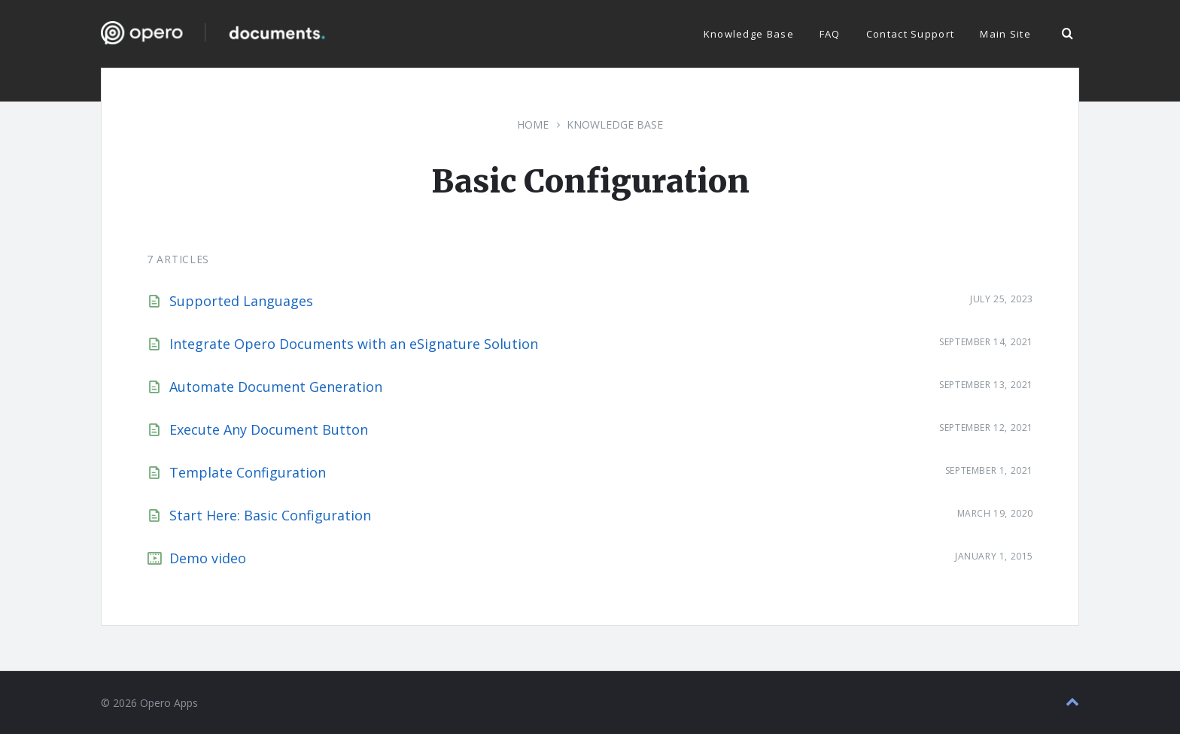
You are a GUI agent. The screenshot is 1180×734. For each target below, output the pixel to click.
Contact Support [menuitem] (910, 34)
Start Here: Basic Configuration (270, 515)
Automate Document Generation (275, 387)
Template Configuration (247, 472)
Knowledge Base (615, 124)
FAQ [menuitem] (830, 34)
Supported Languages (241, 301)
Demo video (207, 558)
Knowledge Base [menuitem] (749, 34)
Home (533, 124)
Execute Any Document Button (268, 429)
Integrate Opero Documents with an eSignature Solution (353, 344)
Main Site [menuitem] (1005, 34)
